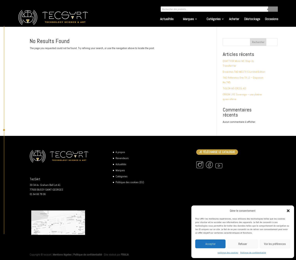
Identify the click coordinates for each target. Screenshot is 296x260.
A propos (120, 152)
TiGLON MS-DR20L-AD (234, 88)
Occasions (271, 19)
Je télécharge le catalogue (217, 152)
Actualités (167, 19)
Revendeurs (122, 158)
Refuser (242, 244)
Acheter (234, 19)
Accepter (210, 244)
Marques (188, 19)
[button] (288, 211)
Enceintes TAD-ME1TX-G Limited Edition (244, 72)
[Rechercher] (273, 9)
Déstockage (252, 19)
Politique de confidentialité (253, 252)
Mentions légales (62, 254)
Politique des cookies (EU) (130, 182)
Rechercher (258, 42)
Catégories (214, 19)
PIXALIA (125, 254)
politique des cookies (228, 252)
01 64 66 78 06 (38, 194)
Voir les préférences (275, 244)
